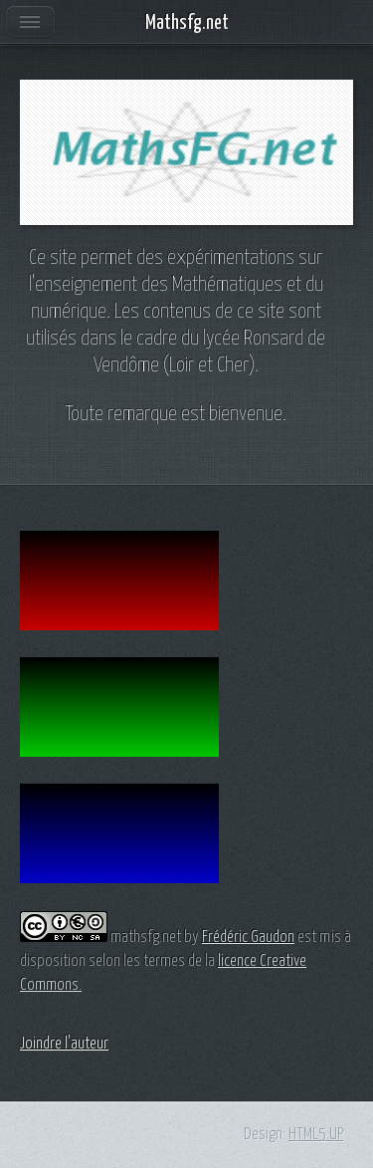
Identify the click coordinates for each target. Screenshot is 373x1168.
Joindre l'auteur (64, 1043)
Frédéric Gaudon (248, 937)
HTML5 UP (315, 1134)
